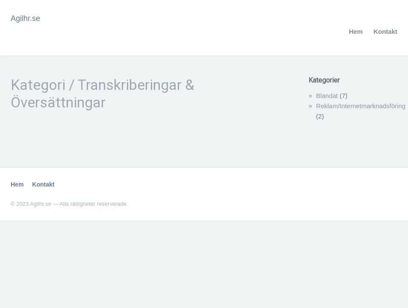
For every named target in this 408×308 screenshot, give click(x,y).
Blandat (327, 95)
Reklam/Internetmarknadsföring (360, 106)
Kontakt (385, 31)
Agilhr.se (25, 18)
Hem (356, 31)
